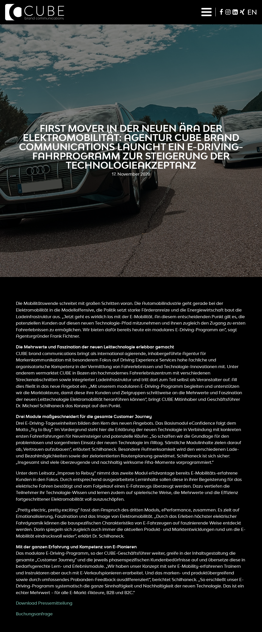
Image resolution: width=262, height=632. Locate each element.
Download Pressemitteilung (44, 603)
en (252, 12)
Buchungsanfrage (34, 613)
